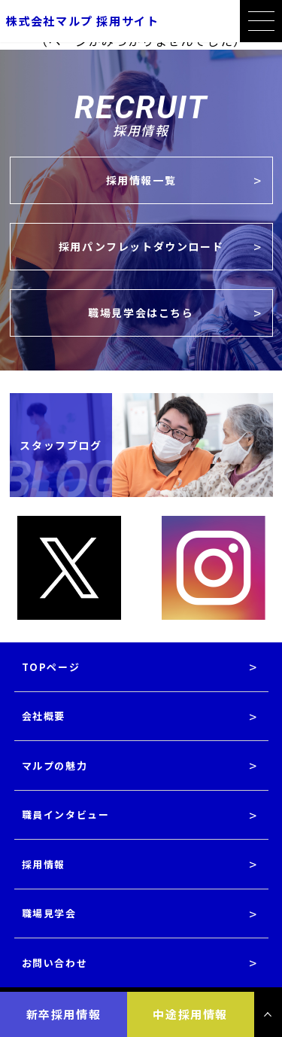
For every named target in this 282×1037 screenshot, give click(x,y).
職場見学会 (49, 913)
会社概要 (43, 716)
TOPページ (51, 667)
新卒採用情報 (64, 1014)
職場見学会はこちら (140, 312)
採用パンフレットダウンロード (141, 246)
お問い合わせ (55, 963)
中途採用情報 (190, 1014)
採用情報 (43, 864)
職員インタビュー (66, 814)
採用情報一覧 (141, 180)
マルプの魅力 (55, 765)
